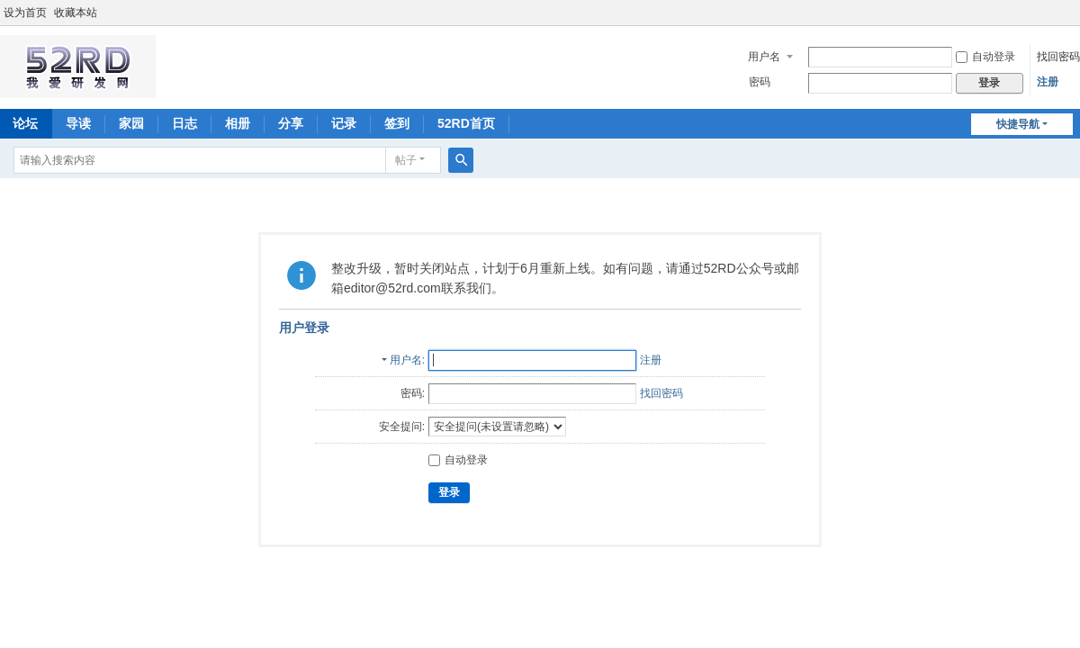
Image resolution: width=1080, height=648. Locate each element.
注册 (1047, 82)
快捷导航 (1018, 124)
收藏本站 (75, 12)
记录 (343, 123)
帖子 (406, 160)
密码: (412, 393)
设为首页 (25, 12)
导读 (78, 123)
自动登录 (985, 56)
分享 (290, 123)
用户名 (764, 56)
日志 (184, 123)
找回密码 (1058, 56)
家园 (131, 123)
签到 (397, 123)
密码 (759, 82)
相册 (237, 123)
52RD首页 (466, 123)
